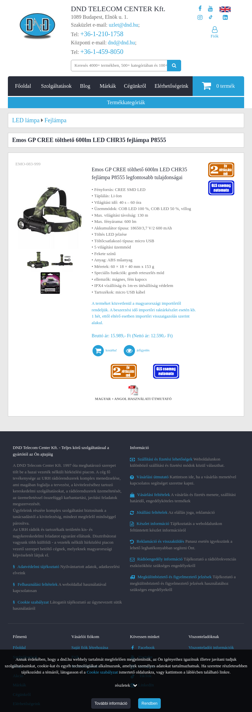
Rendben (149, 703)
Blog (85, 86)
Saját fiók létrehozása (90, 647)
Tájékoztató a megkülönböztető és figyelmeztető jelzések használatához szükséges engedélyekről (183, 583)
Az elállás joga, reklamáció (172, 512)
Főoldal (23, 86)
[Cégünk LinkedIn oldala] (225, 17)
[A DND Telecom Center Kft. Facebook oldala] (200, 8)
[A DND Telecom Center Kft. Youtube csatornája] (210, 8)
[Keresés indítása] (174, 65)
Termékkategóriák (126, 102)
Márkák (108, 86)
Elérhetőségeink (171, 86)
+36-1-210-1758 (101, 33)
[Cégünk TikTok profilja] (210, 17)
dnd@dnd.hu (121, 42)
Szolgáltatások (56, 86)
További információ (110, 703)
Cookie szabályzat (102, 672)
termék (218, 85)
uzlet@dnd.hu (123, 25)
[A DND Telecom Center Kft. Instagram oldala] (200, 17)
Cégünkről (135, 86)
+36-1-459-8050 (101, 51)
